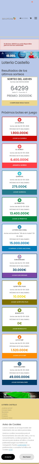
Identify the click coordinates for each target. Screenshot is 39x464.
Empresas (5, 416)
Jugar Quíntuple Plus (19, 302)
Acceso (24, 18)
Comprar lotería (6, 410)
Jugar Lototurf (19, 355)
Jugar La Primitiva (19, 219)
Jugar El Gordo (19, 165)
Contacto (4, 414)
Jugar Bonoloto (19, 329)
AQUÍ (10, 450)
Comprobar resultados (19, 103)
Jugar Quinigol (19, 192)
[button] (3, 57)
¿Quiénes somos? (7, 408)
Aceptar (8, 457)
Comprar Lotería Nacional (19, 248)
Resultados (5, 412)
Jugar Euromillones (19, 382)
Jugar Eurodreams (19, 275)
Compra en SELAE (7, 418)
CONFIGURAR (22, 445)
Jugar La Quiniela (19, 138)
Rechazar (27, 457)
